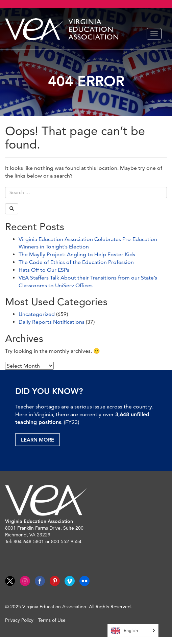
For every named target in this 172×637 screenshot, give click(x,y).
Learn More (37, 439)
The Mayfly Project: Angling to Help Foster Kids (77, 254)
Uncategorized (37, 314)
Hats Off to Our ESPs (44, 270)
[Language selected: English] (132, 630)
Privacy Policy (19, 620)
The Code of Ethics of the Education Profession (76, 262)
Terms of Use (52, 620)
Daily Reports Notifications (51, 322)
